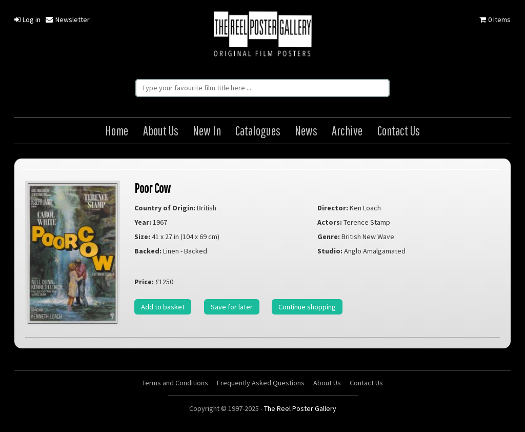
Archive (347, 130)
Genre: (328, 236)
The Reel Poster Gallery (262, 35)
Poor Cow (152, 188)
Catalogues (257, 130)
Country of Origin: (164, 207)
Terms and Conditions (175, 382)
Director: (332, 207)
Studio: (329, 251)
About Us (160, 130)
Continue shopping (307, 306)
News (306, 130)
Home (116, 130)
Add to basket (163, 306)
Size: (142, 236)
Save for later (232, 306)
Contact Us (398, 130)
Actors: (329, 222)
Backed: (147, 251)
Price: (144, 281)
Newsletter (67, 19)
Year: (142, 222)
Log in (27, 19)
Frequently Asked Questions (261, 382)
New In (207, 130)
